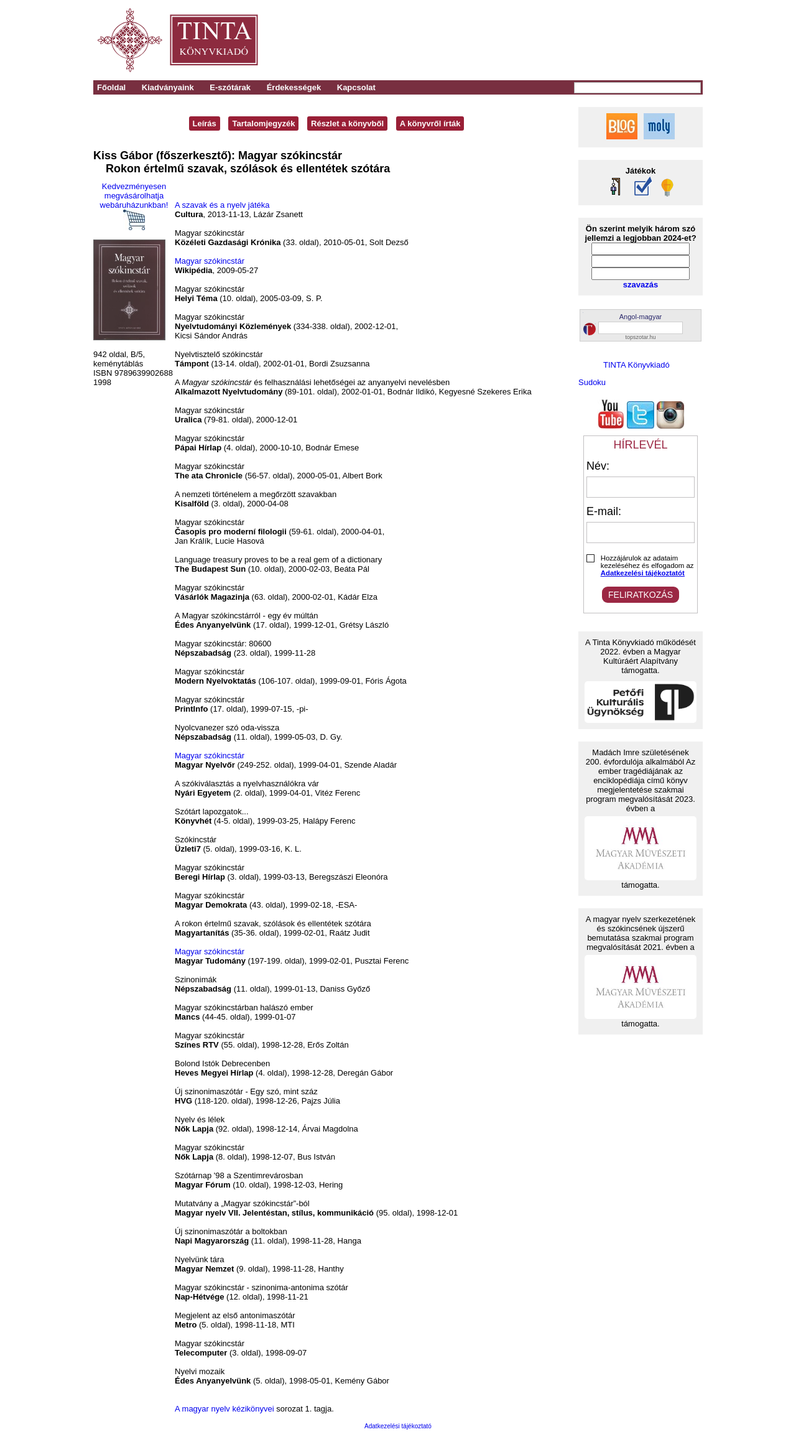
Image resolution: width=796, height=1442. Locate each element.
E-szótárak (230, 87)
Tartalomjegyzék (263, 123)
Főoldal (111, 87)
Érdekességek (294, 87)
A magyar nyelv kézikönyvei (224, 1408)
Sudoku (592, 382)
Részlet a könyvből (347, 123)
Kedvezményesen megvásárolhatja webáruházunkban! (134, 206)
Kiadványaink (168, 87)
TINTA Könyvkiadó (636, 365)
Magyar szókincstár (209, 261)
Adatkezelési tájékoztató (398, 1426)
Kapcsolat (356, 87)
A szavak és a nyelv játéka (222, 205)
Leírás (204, 123)
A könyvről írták (430, 123)
